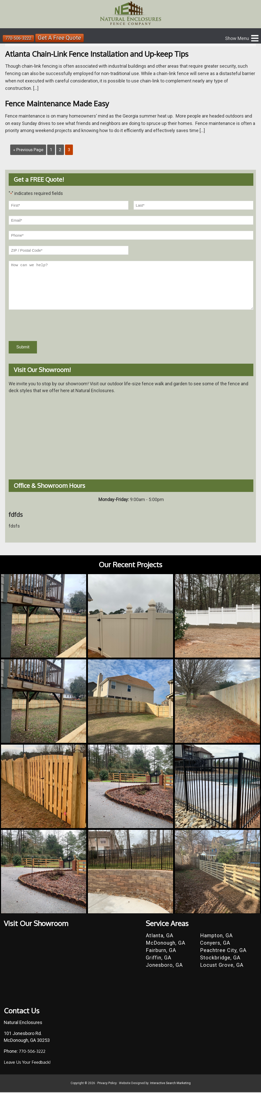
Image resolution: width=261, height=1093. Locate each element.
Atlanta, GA (159, 936)
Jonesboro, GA (164, 966)
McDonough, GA (165, 944)
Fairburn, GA (161, 951)
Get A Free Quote (62, 38)
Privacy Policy (107, 1084)
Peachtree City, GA (223, 951)
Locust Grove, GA (221, 966)
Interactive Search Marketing (170, 1084)
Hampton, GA (216, 936)
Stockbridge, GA (220, 958)
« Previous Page (29, 149)
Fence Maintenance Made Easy (61, 103)
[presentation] (47, 325)
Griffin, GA (158, 958)
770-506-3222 (20, 38)
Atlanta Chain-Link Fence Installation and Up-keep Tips (104, 53)
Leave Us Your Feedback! (29, 1063)
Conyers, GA (215, 944)
